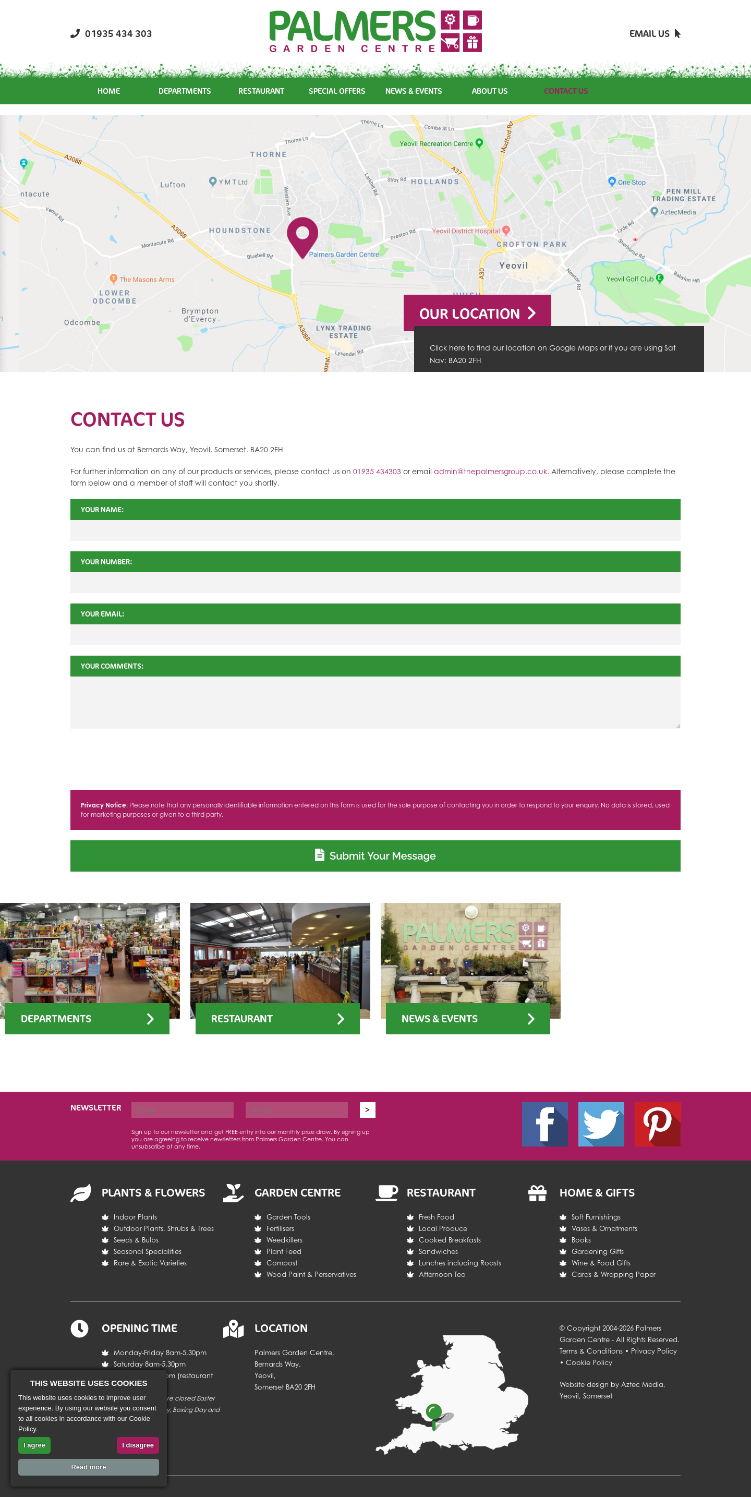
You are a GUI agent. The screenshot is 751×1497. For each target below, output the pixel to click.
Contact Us (566, 91)
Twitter (601, 1124)
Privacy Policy (654, 1351)
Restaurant (261, 91)
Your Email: (103, 614)
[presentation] (375, 759)
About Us (490, 91)
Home (109, 91)
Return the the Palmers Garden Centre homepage (376, 31)
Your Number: (106, 561)
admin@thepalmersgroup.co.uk (490, 471)
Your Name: (102, 509)
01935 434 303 (111, 33)
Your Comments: (112, 666)
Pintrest (658, 1124)
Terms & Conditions (591, 1351)
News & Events (413, 91)
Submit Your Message (375, 855)
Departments (185, 91)
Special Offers (337, 91)
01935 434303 (377, 471)
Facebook (545, 1124)
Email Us (655, 33)
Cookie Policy (589, 1362)
